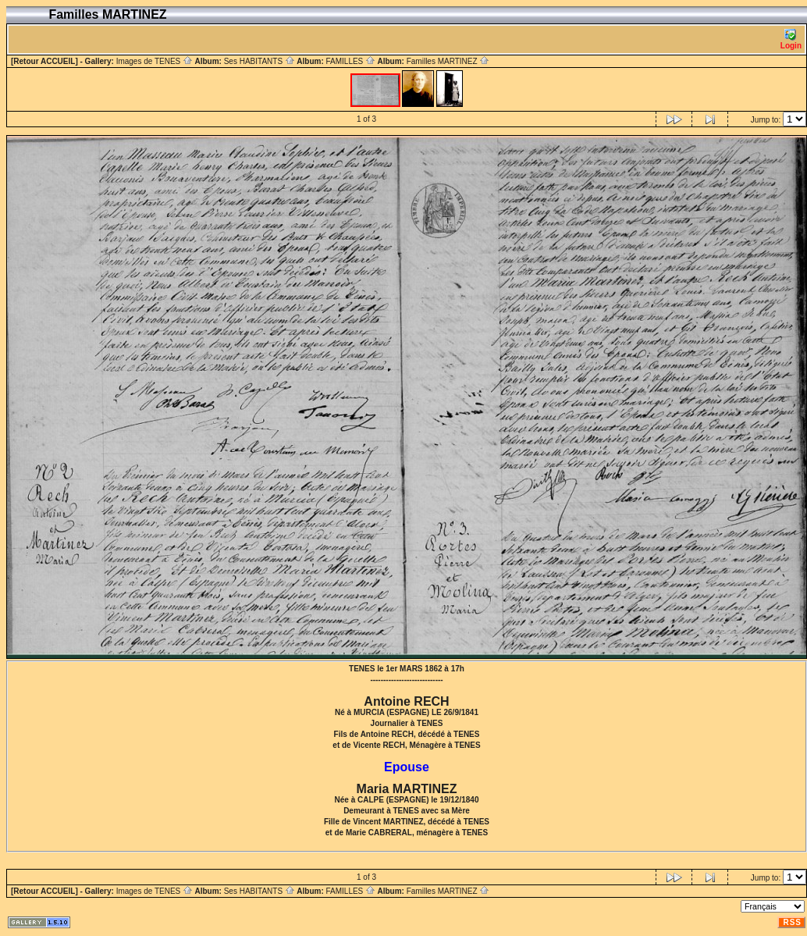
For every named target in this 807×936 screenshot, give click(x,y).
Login (791, 39)
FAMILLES (350, 61)
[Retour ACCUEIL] (44, 61)
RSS (792, 922)
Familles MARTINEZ (448, 61)
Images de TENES (154, 61)
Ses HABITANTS (259, 61)
